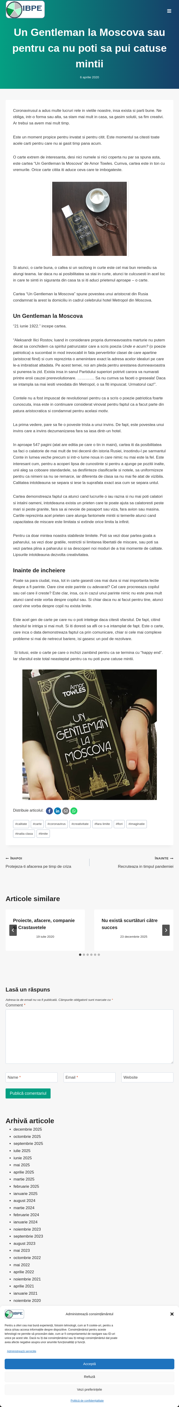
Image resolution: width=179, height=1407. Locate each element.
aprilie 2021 (24, 1286)
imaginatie (136, 824)
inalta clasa (24, 833)
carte (37, 824)
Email (71, 1077)
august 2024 (24, 1200)
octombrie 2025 (27, 1136)
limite (43, 833)
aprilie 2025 (24, 1172)
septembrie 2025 (28, 1143)
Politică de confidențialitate (87, 1400)
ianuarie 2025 (26, 1193)
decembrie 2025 (28, 1129)
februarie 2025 (26, 1186)
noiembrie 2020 (27, 1300)
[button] (172, 1314)
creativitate (80, 824)
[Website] (147, 1077)
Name (14, 1077)
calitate (21, 824)
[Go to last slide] (13, 930)
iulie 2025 (22, 1151)
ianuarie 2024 (26, 1222)
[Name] (32, 1077)
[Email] (65, 810)
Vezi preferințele (89, 1389)
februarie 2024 (26, 1215)
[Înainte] (166, 930)
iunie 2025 (23, 1158)
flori (119, 824)
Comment (15, 1005)
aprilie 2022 (24, 1272)
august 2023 (24, 1243)
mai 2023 (22, 1250)
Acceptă (89, 1364)
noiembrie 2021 (27, 1279)
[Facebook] (49, 810)
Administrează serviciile (21, 1351)
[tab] (80, 955)
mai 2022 (22, 1265)
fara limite (102, 824)
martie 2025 (24, 1179)
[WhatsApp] (73, 810)
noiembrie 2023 (27, 1229)
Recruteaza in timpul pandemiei (133, 862)
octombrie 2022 (27, 1258)
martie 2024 (24, 1208)
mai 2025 (22, 1165)
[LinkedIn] (57, 810)
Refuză (89, 1377)
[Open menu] (169, 9)
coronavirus (57, 824)
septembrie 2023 (28, 1236)
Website (131, 1077)
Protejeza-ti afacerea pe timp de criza (46, 862)
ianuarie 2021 (26, 1293)
